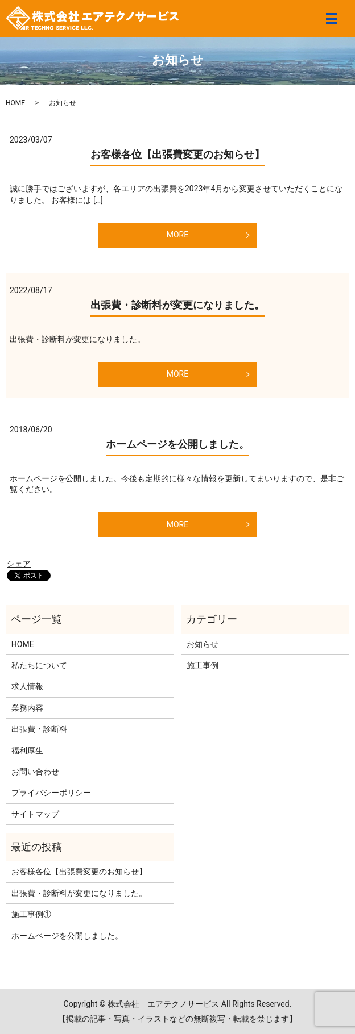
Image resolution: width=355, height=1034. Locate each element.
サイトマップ (35, 814)
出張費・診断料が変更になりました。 (177, 305)
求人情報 (27, 686)
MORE (177, 234)
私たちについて (39, 665)
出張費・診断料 (39, 728)
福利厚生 (27, 750)
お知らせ (202, 644)
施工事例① (31, 914)
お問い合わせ (35, 771)
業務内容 (27, 707)
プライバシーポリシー (51, 792)
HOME (15, 103)
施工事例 (202, 665)
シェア (19, 563)
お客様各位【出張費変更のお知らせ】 (177, 154)
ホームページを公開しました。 (177, 444)
